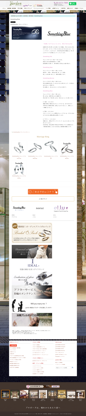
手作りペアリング (28, 8)
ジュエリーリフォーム (37, 365)
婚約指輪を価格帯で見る (14, 363)
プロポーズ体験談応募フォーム (39, 346)
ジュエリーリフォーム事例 (38, 367)
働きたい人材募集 (58, 362)
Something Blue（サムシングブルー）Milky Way (35, 157)
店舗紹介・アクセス (79, 8)
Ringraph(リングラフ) (59, 356)
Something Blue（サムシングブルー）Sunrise (19, 177)
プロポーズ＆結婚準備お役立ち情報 (17, 355)
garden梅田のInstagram (60, 346)
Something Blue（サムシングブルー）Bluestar (67, 157)
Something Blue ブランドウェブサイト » (21, 132)
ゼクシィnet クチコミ (59, 352)
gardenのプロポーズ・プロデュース (40, 360)
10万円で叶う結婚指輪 (14, 367)
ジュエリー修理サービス (37, 369)
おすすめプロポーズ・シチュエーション (40, 354)
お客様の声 (12, 353)
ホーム (4, 8)
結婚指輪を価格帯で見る (14, 365)
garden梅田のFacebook (60, 344)
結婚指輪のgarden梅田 (16, 15)
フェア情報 (48, 8)
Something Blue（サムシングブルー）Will (51, 157)
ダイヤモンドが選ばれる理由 (15, 359)
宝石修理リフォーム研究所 (38, 373)
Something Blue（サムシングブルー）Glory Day (19, 157)
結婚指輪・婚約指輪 (11, 8)
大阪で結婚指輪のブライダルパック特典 (18, 357)
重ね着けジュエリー (14, 361)
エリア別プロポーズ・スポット (39, 352)
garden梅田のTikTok (59, 348)
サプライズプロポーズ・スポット (39, 350)
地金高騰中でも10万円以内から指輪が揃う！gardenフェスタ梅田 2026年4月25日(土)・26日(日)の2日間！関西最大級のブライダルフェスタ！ (43, 11)
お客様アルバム (55, 8)
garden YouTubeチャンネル (61, 354)
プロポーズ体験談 (36, 344)
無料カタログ (70, 8)
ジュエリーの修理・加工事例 (38, 371)
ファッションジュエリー (39, 8)
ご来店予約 (63, 8)
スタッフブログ (13, 349)
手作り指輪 (20, 8)
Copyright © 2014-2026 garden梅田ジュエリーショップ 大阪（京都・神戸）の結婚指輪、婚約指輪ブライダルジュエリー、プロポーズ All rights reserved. (43, 413)
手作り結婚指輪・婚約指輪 (15, 347)
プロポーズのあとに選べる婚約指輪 (40, 348)
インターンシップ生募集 (60, 364)
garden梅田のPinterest (60, 350)
